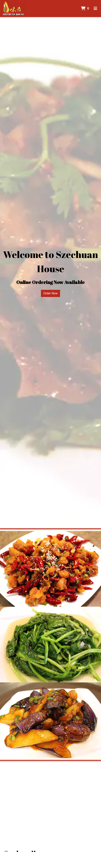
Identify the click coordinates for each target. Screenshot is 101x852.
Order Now (50, 293)
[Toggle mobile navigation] (95, 8)
